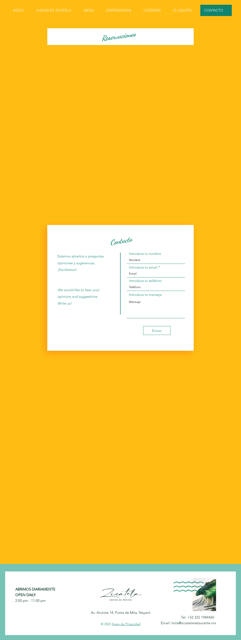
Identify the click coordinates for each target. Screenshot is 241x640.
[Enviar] (157, 330)
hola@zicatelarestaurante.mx (194, 623)
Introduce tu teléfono (145, 280)
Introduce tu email (143, 267)
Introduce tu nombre (145, 253)
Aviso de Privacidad (126, 624)
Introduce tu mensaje (145, 294)
